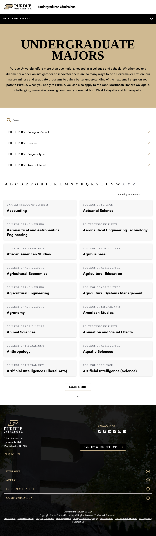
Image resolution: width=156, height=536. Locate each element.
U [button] (107, 184)
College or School (28, 132)
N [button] (71, 184)
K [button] (55, 184)
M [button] (66, 184)
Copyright (44, 515)
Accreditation (106, 518)
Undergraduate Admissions (56, 6)
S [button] (97, 184)
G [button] (36, 184)
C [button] (16, 184)
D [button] (21, 184)
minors (23, 79)
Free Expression (63, 518)
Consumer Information (126, 518)
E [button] (26, 184)
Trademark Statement (105, 515)
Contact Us (78, 521)
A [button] (6, 184)
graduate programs (48, 79)
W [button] (118, 184)
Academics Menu (17, 18)
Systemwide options (101, 447)
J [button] (51, 184)
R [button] (92, 184)
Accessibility (10, 518)
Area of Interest (27, 165)
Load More (78, 386)
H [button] (41, 184)
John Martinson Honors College (124, 84)
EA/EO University (26, 518)
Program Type (26, 154)
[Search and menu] (148, 7)
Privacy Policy (145, 518)
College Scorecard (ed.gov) (85, 518)
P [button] (82, 184)
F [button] (31, 184)
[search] (78, 120)
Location (23, 143)
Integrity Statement (45, 518)
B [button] (11, 184)
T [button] (102, 184)
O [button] (77, 184)
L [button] (60, 184)
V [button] (112, 184)
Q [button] (87, 184)
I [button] (46, 184)
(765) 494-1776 (12, 453)
